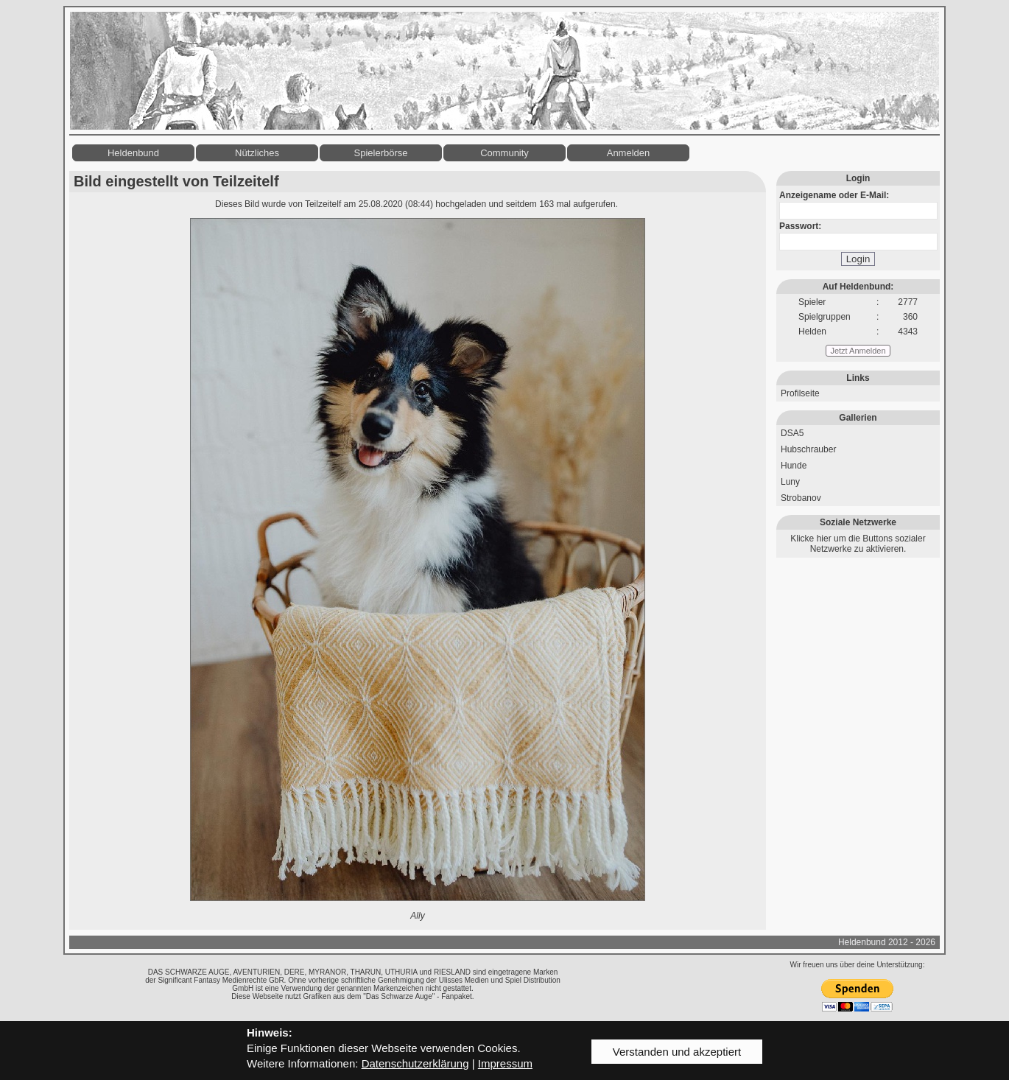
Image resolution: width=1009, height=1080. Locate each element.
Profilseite (800, 393)
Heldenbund (133, 152)
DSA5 (792, 433)
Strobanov (801, 498)
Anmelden (628, 152)
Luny (790, 482)
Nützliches (257, 152)
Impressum (505, 1063)
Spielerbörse (381, 152)
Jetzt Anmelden (857, 350)
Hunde (793, 465)
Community (504, 152)
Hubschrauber (808, 449)
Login (858, 258)
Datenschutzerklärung (415, 1063)
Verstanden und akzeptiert (677, 1051)
